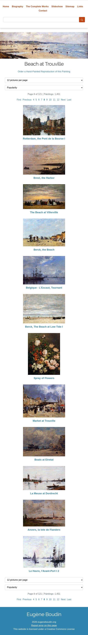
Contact (43, 10)
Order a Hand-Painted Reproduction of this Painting (44, 71)
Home (6, 6)
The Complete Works (37, 6)
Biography (17, 6)
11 (54, 100)
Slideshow (57, 6)
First (19, 100)
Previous (27, 100)
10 (50, 100)
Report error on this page (44, 625)
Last (69, 100)
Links (80, 6)
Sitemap (70, 6)
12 (58, 100)
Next (63, 100)
